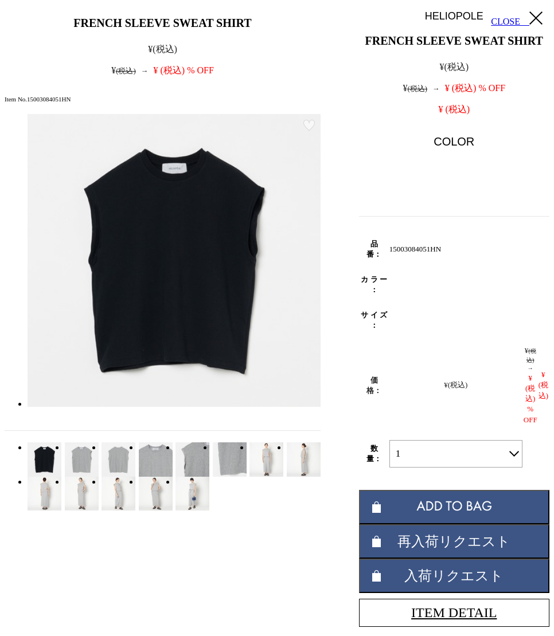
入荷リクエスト (454, 575)
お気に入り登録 (309, 125)
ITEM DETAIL (454, 612)
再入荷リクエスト (453, 541)
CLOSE (517, 18)
